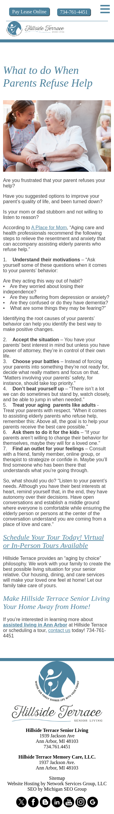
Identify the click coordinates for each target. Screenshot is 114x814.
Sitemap (57, 778)
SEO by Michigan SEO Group (57, 789)
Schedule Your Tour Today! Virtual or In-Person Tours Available (53, 541)
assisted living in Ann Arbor (35, 624)
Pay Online (29, 11)
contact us (59, 630)
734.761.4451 (57, 746)
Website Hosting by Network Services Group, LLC (57, 783)
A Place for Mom (49, 227)
